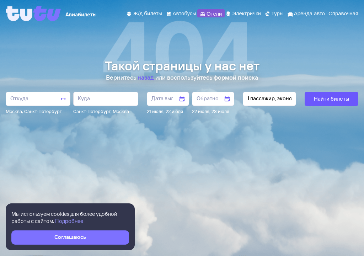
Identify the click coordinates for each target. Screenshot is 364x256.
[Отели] (211, 13)
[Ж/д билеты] (144, 13)
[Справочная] (343, 13)
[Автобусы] (181, 13)
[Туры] (274, 13)
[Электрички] (243, 13)
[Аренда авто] (306, 13)
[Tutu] (33, 13)
